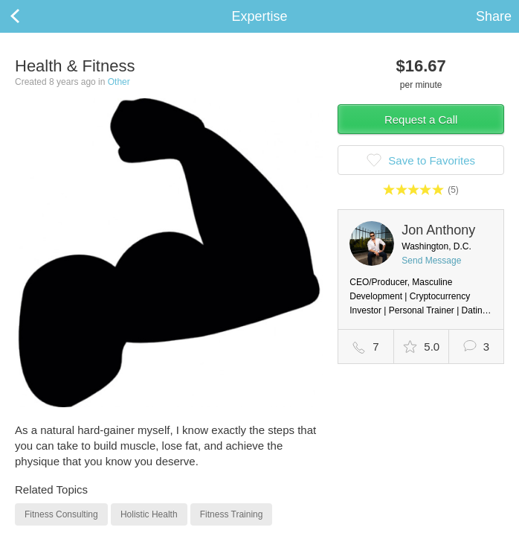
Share (494, 16)
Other (119, 82)
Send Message (431, 260)
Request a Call (420, 119)
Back (29, 16)
